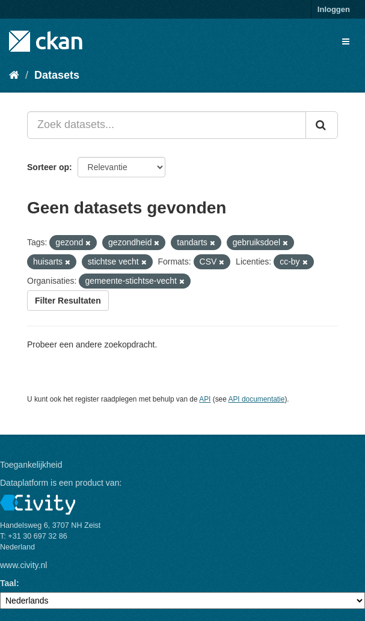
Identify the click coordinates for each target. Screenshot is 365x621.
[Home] (14, 75)
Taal (8, 583)
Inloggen (333, 9)
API (204, 399)
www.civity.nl (23, 565)
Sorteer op (48, 167)
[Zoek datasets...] (166, 125)
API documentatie (257, 399)
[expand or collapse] (346, 41)
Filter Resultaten (68, 300)
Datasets (56, 75)
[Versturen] (321, 125)
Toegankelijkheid (31, 465)
